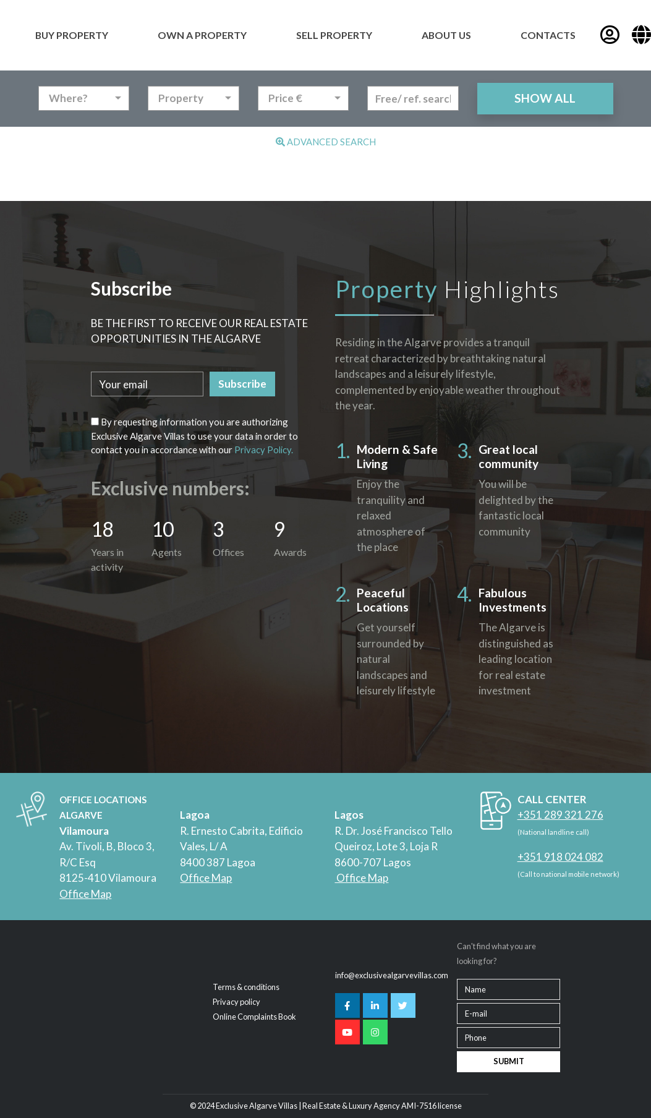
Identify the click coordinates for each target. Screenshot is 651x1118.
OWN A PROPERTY (202, 35)
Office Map (85, 893)
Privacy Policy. (263, 449)
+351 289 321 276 (560, 814)
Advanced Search (326, 141)
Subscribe (242, 383)
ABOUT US (446, 35)
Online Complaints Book (254, 1017)
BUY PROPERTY (71, 35)
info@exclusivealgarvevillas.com (391, 975)
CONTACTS (548, 35)
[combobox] (84, 98)
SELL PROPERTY (334, 35)
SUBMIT (508, 1061)
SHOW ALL (545, 98)
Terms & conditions (246, 987)
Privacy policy (236, 1002)
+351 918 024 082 (560, 856)
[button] (641, 35)
